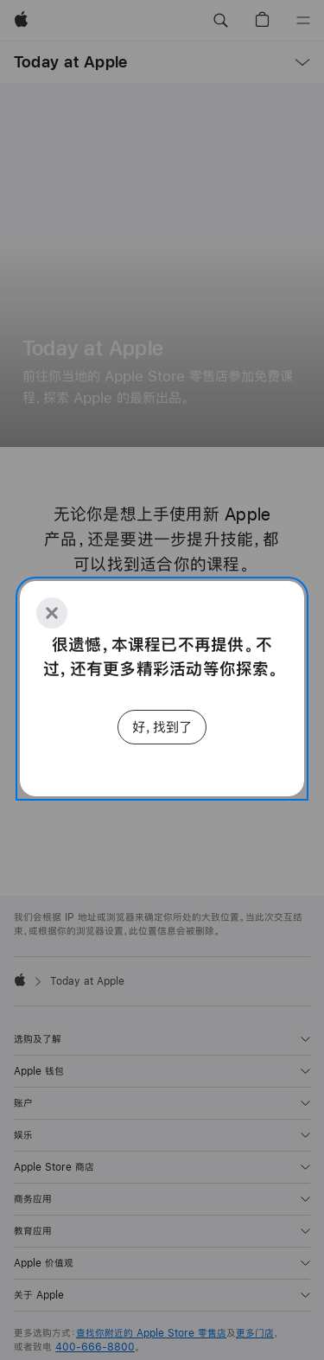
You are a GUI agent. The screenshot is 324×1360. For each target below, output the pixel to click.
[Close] (52, 613)
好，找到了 (162, 726)
